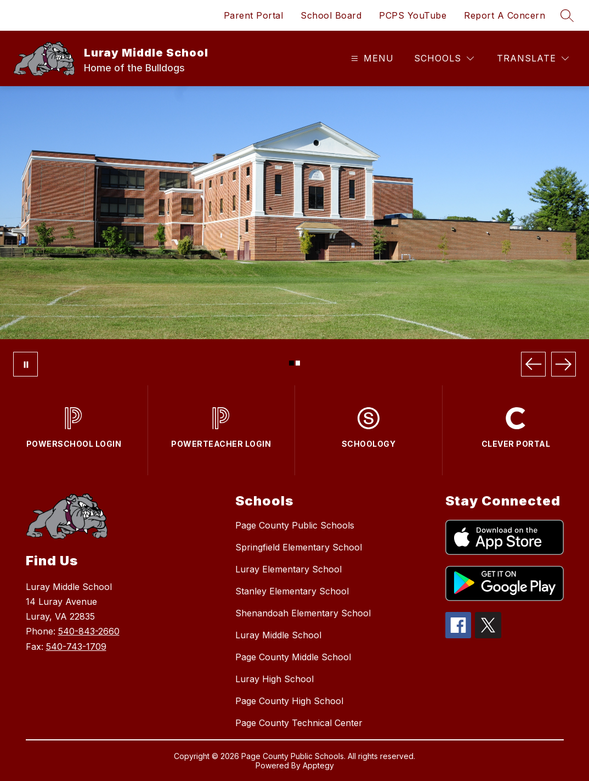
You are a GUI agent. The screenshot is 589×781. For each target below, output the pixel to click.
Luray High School (274, 678)
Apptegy (318, 765)
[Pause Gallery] (25, 364)
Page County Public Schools (294, 525)
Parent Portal (254, 15)
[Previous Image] (533, 364)
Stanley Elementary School (292, 591)
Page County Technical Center (299, 722)
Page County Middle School (293, 656)
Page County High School (289, 700)
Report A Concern (504, 15)
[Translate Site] (532, 58)
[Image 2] (298, 363)
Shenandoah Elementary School (303, 613)
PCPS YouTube (412, 15)
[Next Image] (563, 364)
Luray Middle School (278, 635)
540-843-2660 (89, 631)
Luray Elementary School (288, 569)
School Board (331, 15)
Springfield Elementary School (298, 547)
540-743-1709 (76, 646)
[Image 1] (291, 363)
